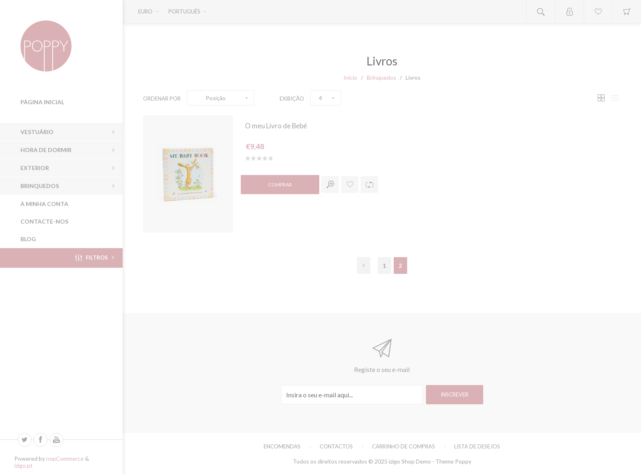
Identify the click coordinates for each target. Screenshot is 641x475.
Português (184, 11)
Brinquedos (381, 77)
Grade (601, 97)
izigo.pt (23, 465)
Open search (541, 11)
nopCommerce (65, 458)
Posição (216, 97)
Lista (614, 97)
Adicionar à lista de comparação (369, 185)
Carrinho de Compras (403, 446)
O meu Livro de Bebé (278, 126)
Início (350, 77)
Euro (145, 11)
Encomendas (282, 446)
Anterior (363, 265)
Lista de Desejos (477, 446)
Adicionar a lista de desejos (350, 185)
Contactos (336, 446)
